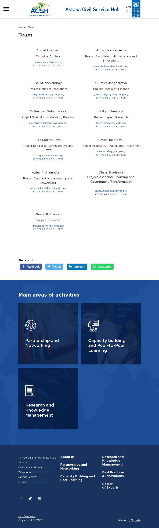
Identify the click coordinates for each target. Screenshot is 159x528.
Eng (128, 7)
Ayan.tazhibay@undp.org (111, 152)
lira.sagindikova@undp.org (48, 156)
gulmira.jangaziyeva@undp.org (111, 95)
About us (67, 457)
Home (22, 27)
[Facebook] (31, 267)
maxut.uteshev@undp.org (48, 62)
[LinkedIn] (77, 267)
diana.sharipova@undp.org (111, 191)
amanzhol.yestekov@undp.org (111, 66)
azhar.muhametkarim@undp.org (48, 188)
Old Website (26, 516)
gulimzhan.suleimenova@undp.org (48, 123)
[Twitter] (54, 267)
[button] (6, 8)
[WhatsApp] (102, 267)
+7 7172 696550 (41, 472)
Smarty (136, 520)
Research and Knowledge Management (113, 461)
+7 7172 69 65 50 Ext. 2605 (111, 195)
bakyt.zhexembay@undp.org (48, 95)
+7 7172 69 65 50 (48, 66)
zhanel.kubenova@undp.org (48, 226)
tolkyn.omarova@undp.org (111, 123)
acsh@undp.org (36, 482)
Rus (128, 11)
